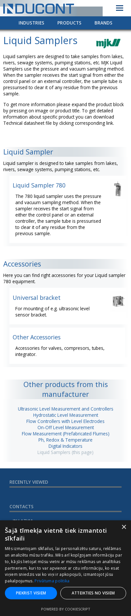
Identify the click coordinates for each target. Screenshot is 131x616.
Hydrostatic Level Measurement (65, 415)
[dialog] (65, 568)
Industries (31, 23)
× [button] (123, 527)
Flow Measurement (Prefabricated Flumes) (65, 433)
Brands (103, 23)
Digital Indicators (65, 446)
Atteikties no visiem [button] (93, 593)
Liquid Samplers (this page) (65, 452)
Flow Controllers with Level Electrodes (65, 421)
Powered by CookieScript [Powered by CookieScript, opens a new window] (65, 609)
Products (69, 23)
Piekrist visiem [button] (31, 593)
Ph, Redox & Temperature (65, 440)
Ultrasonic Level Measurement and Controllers (65, 409)
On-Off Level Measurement (65, 427)
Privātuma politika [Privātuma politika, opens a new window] (52, 581)
